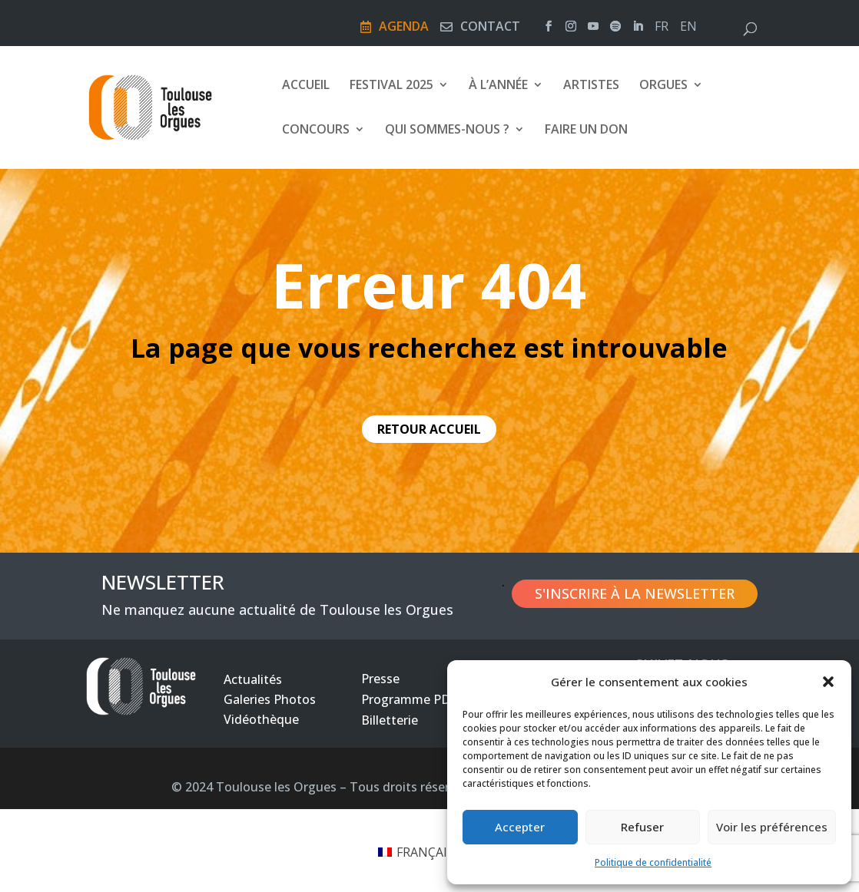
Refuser (642, 826)
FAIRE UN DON (586, 131)
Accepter (520, 826)
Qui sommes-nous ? (447, 131)
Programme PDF (409, 699)
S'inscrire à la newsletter (635, 593)
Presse (380, 678)
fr (661, 28)
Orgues (663, 87)
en (688, 28)
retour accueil (429, 429)
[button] (828, 681)
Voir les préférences (771, 826)
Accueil (306, 87)
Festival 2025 (391, 87)
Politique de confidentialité (653, 862)
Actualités (253, 679)
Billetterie (389, 720)
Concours (316, 131)
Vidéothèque (261, 719)
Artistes (591, 87)
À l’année (498, 87)
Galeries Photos (270, 699)
